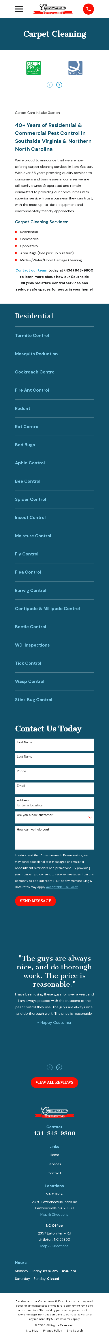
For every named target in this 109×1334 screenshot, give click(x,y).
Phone (21, 771)
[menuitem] (54, 336)
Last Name (24, 756)
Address (23, 800)
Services (54, 1164)
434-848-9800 (54, 1133)
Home (54, 1154)
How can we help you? (33, 829)
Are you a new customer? (35, 815)
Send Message (35, 901)
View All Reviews (54, 1082)
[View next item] (59, 85)
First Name (24, 742)
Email (21, 786)
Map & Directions (54, 1214)
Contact (54, 1173)
